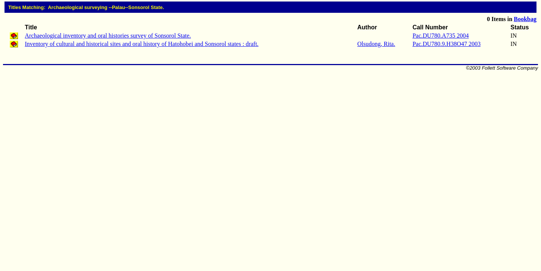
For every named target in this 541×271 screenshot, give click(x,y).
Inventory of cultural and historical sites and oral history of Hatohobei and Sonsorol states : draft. (141, 44)
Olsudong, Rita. (376, 44)
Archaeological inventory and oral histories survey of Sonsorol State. (108, 35)
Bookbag (525, 19)
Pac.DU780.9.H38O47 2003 (447, 44)
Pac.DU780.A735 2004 (441, 35)
